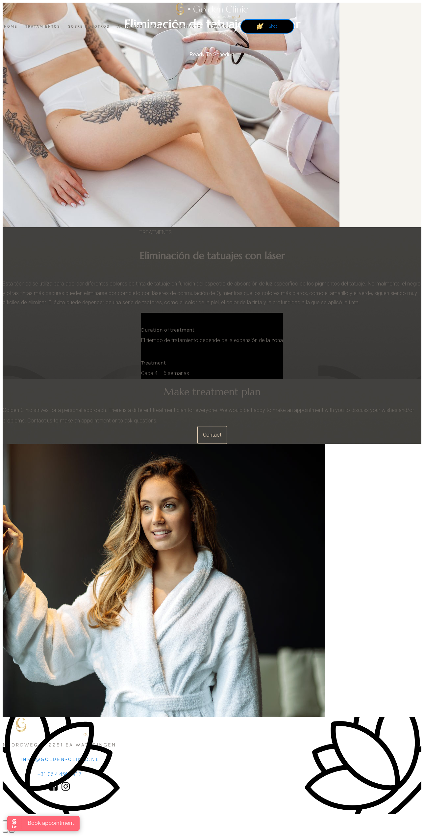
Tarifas (160, 26)
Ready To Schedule (212, 54)
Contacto (189, 26)
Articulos (130, 26)
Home (10, 26)
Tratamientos (42, 26)
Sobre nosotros (89, 26)
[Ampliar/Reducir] (5, 821)
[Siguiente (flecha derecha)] (11, 832)
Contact (212, 435)
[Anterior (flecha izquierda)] (5, 832)
